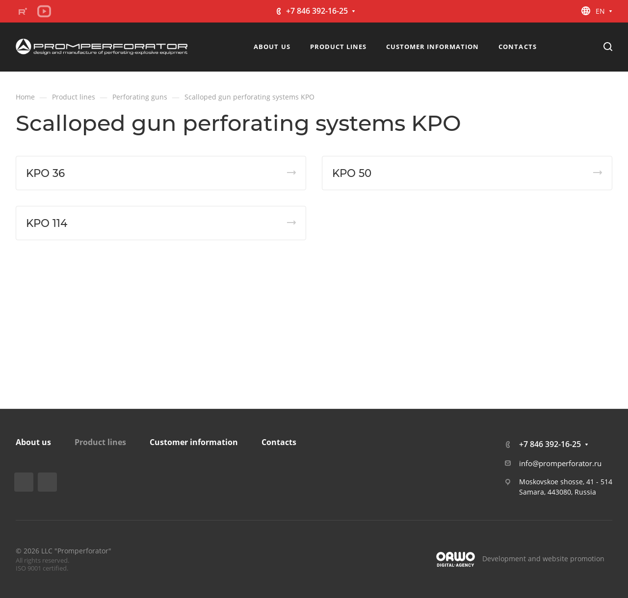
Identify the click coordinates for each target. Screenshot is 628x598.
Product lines (100, 442)
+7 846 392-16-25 (317, 10)
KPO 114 (46, 223)
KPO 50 (351, 173)
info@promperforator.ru (560, 463)
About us (33, 442)
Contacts (279, 442)
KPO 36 (45, 173)
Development (504, 558)
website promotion (573, 558)
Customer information (194, 442)
